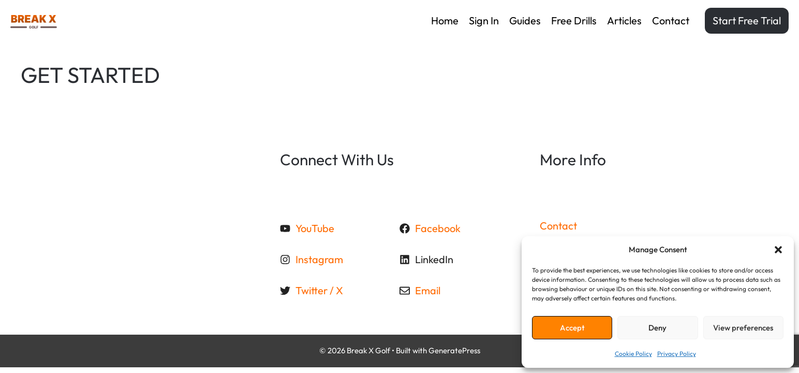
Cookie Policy (633, 353)
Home (444, 20)
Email (427, 290)
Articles (624, 20)
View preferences (743, 328)
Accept (572, 328)
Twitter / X (319, 290)
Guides (525, 20)
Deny (657, 328)
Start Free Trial (747, 20)
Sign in (484, 20)
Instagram (319, 259)
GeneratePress (454, 350)
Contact (670, 20)
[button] (778, 250)
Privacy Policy (676, 353)
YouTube (314, 228)
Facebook (438, 228)
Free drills (574, 20)
